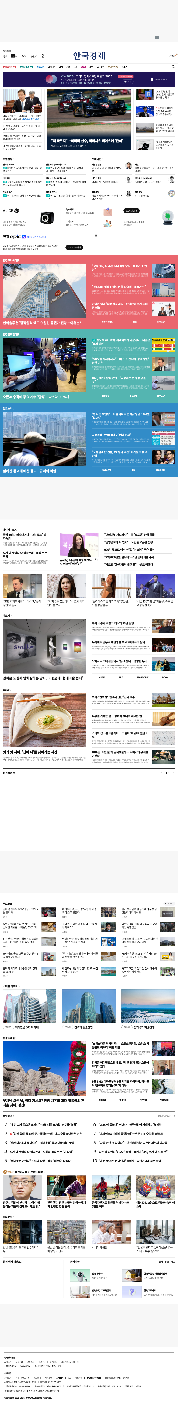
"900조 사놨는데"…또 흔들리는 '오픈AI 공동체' (165, 145)
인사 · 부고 (164, 1261)
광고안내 (42, 1361)
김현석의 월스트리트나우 (56, 164)
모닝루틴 (100, 66)
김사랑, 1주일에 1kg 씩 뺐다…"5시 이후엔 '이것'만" (79, 562)
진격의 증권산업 (77, 1027)
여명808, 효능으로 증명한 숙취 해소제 (155, 1204)
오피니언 (52, 66)
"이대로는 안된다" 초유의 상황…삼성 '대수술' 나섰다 (40, 1161)
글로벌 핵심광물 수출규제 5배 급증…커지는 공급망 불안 (22, 147)
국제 (75, 66)
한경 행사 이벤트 (12, 1261)
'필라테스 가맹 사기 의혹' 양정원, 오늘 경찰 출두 (110, 603)
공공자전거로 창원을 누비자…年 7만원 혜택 (110, 1204)
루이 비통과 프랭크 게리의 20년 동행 (113, 623)
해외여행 (143, 1099)
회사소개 (7, 1361)
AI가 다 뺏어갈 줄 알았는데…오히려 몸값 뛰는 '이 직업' (41, 1152)
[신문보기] (5, 56)
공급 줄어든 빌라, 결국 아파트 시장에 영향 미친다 (66, 1249)
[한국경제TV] (14, 56)
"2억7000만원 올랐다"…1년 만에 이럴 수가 (129, 557)
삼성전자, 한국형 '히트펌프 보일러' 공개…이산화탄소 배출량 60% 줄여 (21, 942)
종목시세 (133, 396)
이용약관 (78, 1377)
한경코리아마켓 (9, 66)
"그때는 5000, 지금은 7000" (148, 181)
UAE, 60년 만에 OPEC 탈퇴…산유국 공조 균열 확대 (165, 94)
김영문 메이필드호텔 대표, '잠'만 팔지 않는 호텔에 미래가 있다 (120, 1064)
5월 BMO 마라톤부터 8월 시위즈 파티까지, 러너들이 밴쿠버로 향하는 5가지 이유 (120, 1083)
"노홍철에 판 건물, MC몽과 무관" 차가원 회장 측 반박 (119, 454)
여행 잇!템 (164, 1099)
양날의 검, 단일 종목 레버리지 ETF (105, 183)
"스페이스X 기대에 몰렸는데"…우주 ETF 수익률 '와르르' (131, 1134)
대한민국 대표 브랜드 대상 (29, 1172)
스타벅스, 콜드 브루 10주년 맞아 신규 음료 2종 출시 (21, 955)
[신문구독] (43, 56)
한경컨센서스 (107, 322)
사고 (173, 1261)
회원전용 (7, 159)
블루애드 (53, 1361)
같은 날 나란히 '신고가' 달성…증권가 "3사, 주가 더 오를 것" (133, 1152)
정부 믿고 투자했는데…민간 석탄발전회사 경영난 (154, 169)
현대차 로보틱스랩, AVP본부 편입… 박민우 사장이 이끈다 (164, 112)
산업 (68, 66)
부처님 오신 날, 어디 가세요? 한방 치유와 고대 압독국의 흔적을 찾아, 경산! (43, 1102)
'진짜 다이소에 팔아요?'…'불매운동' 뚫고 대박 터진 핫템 (42, 1143)
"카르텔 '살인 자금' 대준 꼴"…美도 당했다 (128, 565)
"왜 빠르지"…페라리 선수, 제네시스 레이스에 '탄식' (87, 140)
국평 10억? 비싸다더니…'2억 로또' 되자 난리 (24, 537)
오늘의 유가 (7, 192)
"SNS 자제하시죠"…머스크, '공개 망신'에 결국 (22, 603)
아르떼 (6, 615)
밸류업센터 (160, 470)
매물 (133, 470)
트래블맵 (102, 1099)
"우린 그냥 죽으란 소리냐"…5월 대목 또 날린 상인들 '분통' (43, 1125)
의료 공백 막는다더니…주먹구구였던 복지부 (107, 197)
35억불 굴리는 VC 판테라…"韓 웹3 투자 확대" (80, 925)
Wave (83, 66)
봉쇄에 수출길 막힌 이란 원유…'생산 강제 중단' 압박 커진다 (165, 128)
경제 (61, 66)
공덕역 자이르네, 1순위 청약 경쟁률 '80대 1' (20, 970)
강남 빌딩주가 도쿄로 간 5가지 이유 (21, 1249)
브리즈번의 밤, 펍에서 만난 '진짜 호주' (114, 697)
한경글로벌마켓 (26, 66)
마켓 (161, 322)
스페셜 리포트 (10, 986)
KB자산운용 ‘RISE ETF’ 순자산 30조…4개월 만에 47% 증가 (139, 955)
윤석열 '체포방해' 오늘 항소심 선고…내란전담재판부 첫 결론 (22, 137)
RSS (69, 1377)
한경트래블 (9, 1038)
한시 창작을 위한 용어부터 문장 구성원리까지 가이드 (139, 910)
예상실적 (105, 396)
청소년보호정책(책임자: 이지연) (117, 1377)
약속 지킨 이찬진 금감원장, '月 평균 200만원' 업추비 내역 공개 (22, 117)
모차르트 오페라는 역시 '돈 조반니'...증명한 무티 (119, 661)
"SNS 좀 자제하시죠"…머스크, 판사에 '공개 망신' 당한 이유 (120, 361)
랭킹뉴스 (7, 1116)
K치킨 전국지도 (142, 195)
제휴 (17, 1377)
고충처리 (30, 1361)
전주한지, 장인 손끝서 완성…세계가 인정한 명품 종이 (66, 1204)
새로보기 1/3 (169, 903)
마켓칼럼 (6, 178)
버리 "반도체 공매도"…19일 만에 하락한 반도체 (66, 183)
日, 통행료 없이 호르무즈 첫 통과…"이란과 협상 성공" (21, 127)
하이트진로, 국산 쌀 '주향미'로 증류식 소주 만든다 (79, 910)
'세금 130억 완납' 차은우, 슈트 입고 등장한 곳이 (154, 603)
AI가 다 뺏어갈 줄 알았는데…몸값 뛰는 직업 (25, 555)
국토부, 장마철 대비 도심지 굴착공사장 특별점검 (139, 925)
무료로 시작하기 (74, 247)
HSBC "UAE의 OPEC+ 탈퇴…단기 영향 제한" (22, 169)
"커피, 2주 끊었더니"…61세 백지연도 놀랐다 (66, 603)
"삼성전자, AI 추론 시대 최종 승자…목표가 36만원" (119, 268)
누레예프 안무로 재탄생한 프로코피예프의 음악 (118, 642)
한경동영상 (9, 773)
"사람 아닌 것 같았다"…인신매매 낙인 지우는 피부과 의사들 (133, 1143)
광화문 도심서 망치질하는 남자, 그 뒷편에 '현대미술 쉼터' (43, 678)
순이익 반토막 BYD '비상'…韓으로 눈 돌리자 (21, 910)
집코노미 (40, 66)
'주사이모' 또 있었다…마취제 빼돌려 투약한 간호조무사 (80, 955)
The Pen (7, 1217)
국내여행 (122, 1099)
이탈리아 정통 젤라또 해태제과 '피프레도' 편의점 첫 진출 (80, 940)
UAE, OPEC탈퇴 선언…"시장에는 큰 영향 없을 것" (119, 380)
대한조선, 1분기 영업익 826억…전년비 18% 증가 (80, 970)
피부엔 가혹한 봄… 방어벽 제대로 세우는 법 (117, 716)
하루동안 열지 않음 (160, 79)
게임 (91, 66)
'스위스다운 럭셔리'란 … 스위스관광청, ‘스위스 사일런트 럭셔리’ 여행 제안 (120, 1045)
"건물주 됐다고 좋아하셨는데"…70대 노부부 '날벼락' (154, 1249)
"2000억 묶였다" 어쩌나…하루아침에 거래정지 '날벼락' (130, 1125)
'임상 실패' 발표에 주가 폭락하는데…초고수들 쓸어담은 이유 (46, 1134)
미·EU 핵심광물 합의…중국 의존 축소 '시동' (65, 197)
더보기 (124, 66)
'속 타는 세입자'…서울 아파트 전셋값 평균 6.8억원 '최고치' (120, 416)
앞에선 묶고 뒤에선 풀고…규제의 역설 (29, 471)
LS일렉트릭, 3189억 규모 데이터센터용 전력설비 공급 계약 (140, 940)
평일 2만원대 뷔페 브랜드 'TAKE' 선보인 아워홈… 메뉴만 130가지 (20, 925)
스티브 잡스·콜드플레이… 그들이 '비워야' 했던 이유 (120, 735)
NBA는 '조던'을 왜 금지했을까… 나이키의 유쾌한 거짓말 (120, 754)
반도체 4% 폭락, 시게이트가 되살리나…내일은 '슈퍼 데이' (64, 169)
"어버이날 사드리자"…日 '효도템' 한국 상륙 (129, 535)
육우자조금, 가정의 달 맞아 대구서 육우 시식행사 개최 (139, 970)
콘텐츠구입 (25, 1377)
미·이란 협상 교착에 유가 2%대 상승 (22, 195)
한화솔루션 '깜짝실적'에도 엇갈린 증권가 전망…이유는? (42, 323)
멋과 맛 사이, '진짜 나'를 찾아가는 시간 (30, 752)
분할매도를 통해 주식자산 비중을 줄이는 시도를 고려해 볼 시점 (22, 183)
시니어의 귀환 (99, 1247)
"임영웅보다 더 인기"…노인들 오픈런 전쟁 (128, 542)
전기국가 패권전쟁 (137, 1027)
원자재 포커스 (8, 164)
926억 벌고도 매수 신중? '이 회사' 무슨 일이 (129, 550)
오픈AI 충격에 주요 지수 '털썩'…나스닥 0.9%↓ (36, 397)
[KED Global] (34, 56)
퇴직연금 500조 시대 (20, 1027)
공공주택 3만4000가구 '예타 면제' (111, 435)
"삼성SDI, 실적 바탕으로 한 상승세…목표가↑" (119, 287)
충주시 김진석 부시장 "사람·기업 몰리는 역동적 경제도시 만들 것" (21, 1204)
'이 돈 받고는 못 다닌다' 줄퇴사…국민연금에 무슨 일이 (130, 1161)
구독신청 (19, 1361)
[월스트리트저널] (24, 56)
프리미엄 (114, 66)
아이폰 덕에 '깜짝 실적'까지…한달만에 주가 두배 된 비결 (119, 306)
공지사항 (75, 1261)
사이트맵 (48, 1377)
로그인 (172, 56)
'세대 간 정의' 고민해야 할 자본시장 (107, 169)
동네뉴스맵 (106, 470)
